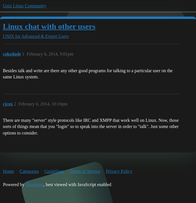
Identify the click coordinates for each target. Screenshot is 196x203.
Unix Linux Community (24, 5)
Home (8, 171)
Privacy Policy (119, 171)
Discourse (35, 184)
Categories (29, 171)
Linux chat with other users (49, 26)
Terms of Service (85, 171)
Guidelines (54, 171)
